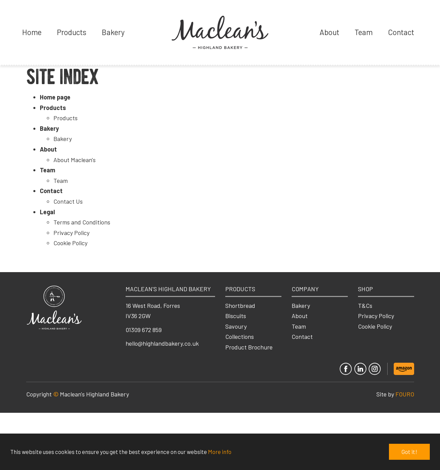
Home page (55, 97)
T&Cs (365, 305)
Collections (239, 336)
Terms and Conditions (81, 222)
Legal (47, 212)
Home (32, 32)
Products (71, 32)
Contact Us (68, 201)
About (329, 32)
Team (364, 32)
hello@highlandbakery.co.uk (162, 343)
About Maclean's (74, 159)
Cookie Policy (70, 243)
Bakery (113, 32)
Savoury (236, 326)
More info (219, 452)
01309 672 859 (144, 329)
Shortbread (240, 305)
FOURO (404, 394)
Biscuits (235, 315)
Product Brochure (249, 347)
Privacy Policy (71, 232)
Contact (401, 32)
